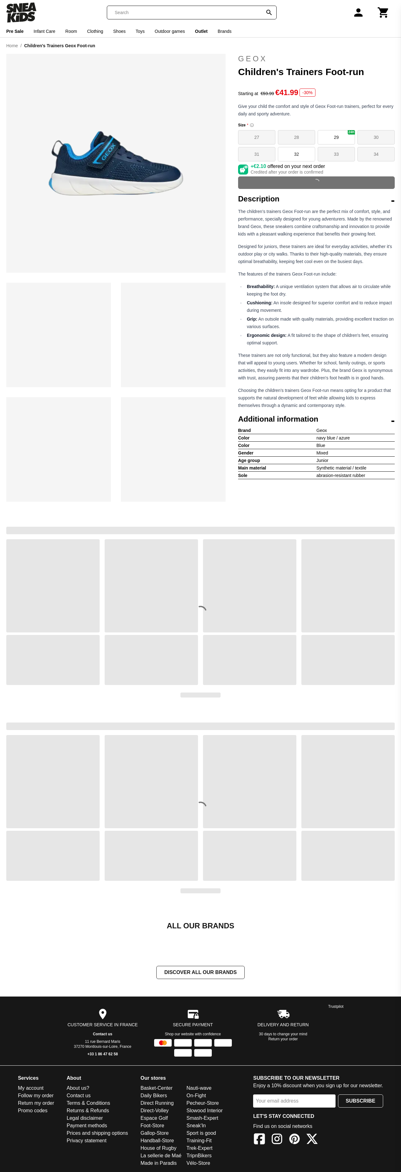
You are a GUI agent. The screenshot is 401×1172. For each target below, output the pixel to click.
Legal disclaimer (85, 1118)
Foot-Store (152, 1126)
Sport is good (201, 1133)
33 (336, 154)
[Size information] (252, 125)
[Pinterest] (294, 1140)
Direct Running (157, 1103)
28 (296, 137)
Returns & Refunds (88, 1111)
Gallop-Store (154, 1133)
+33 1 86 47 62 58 (102, 1055)
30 (376, 137)
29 (344, 135)
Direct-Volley (154, 1111)
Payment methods (87, 1126)
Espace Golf (154, 1118)
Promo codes (32, 1111)
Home (12, 45)
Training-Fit (198, 1141)
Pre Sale (14, 31)
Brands (225, 31)
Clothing (95, 31)
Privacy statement (87, 1141)
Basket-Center (156, 1088)
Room (71, 31)
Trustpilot (336, 1007)
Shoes (119, 31)
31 (256, 154)
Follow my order (36, 1096)
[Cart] (383, 12)
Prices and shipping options (97, 1133)
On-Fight (196, 1096)
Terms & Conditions (88, 1103)
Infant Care (44, 31)
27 (256, 137)
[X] (312, 1140)
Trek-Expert (199, 1148)
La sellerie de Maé (160, 1156)
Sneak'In (196, 1126)
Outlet (201, 31)
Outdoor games (170, 31)
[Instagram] (277, 1140)
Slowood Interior (204, 1111)
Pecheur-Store (202, 1103)
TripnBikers (198, 1156)
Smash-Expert (202, 1118)
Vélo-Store (198, 1163)
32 (296, 154)
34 (376, 154)
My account (31, 1088)
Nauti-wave (198, 1088)
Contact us (102, 1034)
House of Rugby (158, 1148)
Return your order (283, 1040)
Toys (140, 31)
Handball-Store (157, 1141)
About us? (78, 1088)
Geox (252, 58)
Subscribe (360, 1101)
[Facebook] (259, 1140)
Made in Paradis (158, 1163)
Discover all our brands (200, 973)
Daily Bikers (153, 1096)
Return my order (36, 1103)
